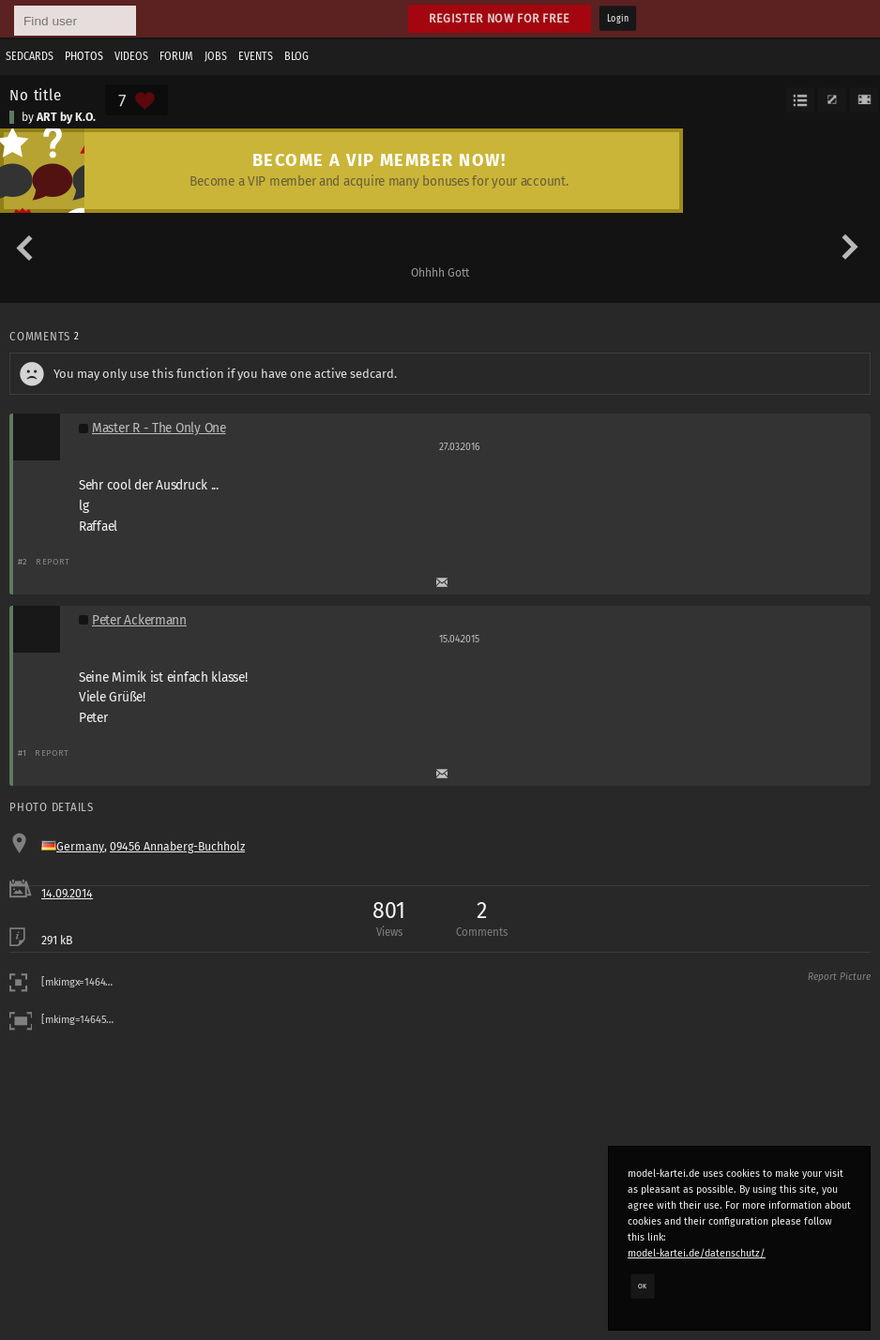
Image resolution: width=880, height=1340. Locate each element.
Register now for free (499, 18)
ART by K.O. (66, 117)
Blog (296, 56)
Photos (84, 56)
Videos (131, 56)
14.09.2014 (67, 893)
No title (35, 94)
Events (255, 56)
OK (642, 1285)
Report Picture (839, 977)
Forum (176, 56)
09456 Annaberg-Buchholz (177, 846)
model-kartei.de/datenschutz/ (697, 1253)
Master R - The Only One (159, 428)
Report (53, 561)
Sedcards (29, 56)
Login (618, 18)
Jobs (216, 56)
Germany (80, 846)
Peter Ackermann (139, 620)
